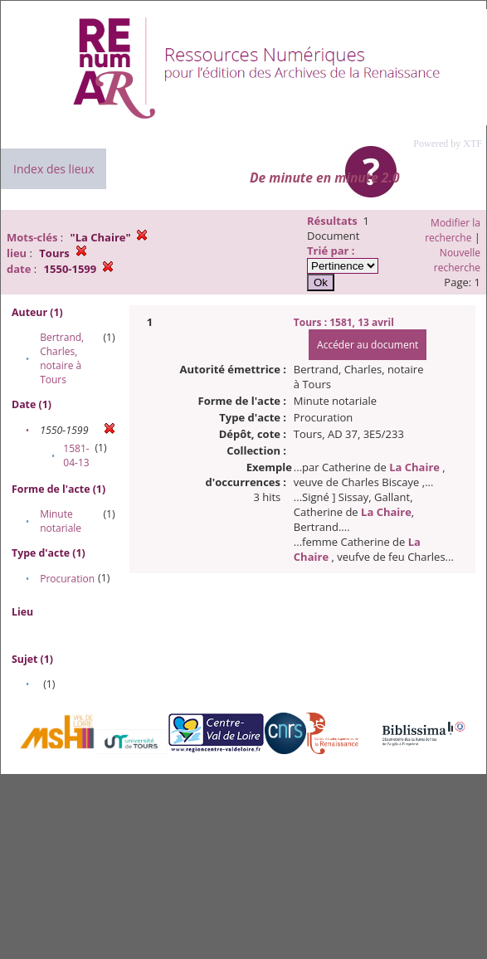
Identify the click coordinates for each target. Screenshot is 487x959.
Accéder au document (367, 345)
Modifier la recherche (452, 230)
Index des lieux (53, 169)
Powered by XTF (447, 143)
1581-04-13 (76, 455)
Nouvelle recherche (457, 260)
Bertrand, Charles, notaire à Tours (62, 358)
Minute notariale (60, 521)
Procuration (67, 579)
